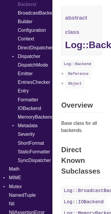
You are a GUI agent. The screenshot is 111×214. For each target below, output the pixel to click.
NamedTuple (22, 195)
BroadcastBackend (35, 12)
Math (14, 168)
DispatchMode (33, 64)
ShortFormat (31, 143)
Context (26, 38)
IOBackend (29, 108)
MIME (15, 177)
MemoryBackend (35, 116)
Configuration (32, 30)
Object (75, 83)
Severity (26, 134)
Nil (12, 203)
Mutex (15, 186)
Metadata (28, 125)
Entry (23, 90)
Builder (25, 21)
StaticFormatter (34, 151)
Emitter (25, 73)
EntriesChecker (34, 82)
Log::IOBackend (84, 202)
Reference (78, 74)
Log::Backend (77, 64)
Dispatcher (29, 56)
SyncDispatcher (34, 160)
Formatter (28, 99)
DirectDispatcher (35, 47)
